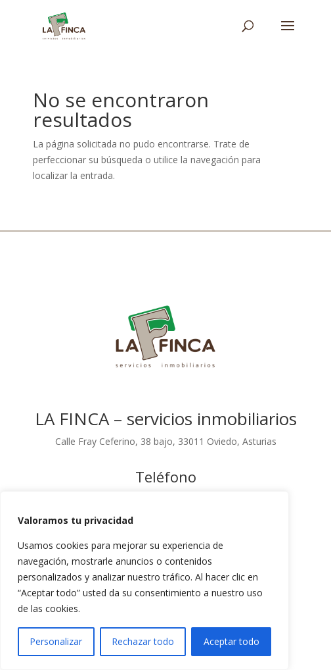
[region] (144, 580)
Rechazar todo (143, 641)
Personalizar (56, 641)
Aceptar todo (231, 641)
